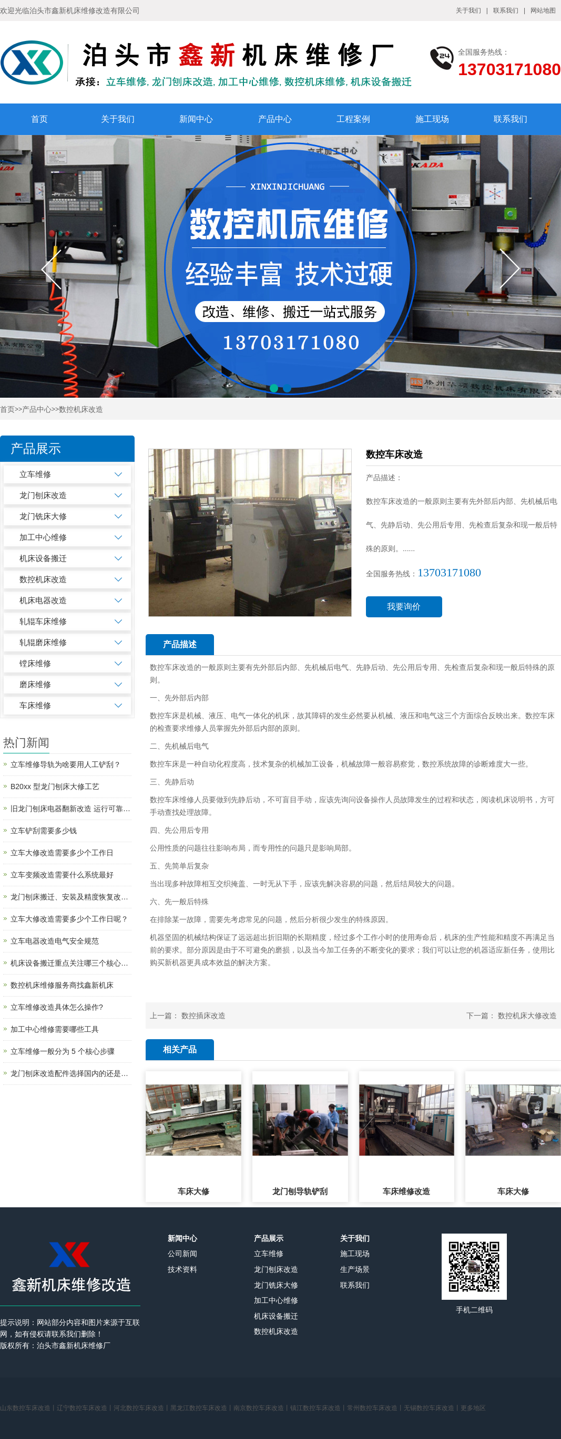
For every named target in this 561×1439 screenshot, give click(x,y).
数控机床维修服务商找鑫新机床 (62, 985)
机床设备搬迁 (43, 558)
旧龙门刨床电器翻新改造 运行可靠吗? (71, 808)
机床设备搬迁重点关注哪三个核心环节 (71, 963)
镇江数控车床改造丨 (318, 1408)
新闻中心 (196, 119)
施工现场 (432, 119)
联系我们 (505, 10)
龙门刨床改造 (43, 495)
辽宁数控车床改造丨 (85, 1408)
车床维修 (35, 705)
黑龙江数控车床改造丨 (201, 1408)
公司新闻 (182, 1253)
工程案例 (353, 119)
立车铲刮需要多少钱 (44, 830)
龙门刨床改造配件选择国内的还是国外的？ (71, 1073)
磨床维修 (35, 684)
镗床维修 (35, 663)
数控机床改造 (81, 409)
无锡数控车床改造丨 (432, 1408)
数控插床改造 (203, 1015)
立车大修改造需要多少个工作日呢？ (69, 919)
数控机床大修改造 (527, 1015)
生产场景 (355, 1269)
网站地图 (543, 10)
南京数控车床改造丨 (261, 1408)
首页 (39, 119)
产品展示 (268, 1238)
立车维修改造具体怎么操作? (57, 1007)
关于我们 (468, 10)
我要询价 (404, 606)
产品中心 (275, 119)
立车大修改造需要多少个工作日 (62, 852)
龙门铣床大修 (43, 516)
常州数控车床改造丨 (375, 1408)
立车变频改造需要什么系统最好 (62, 875)
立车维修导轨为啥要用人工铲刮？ (66, 764)
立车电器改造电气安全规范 (55, 941)
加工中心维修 (43, 537)
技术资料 (182, 1269)
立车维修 (35, 474)
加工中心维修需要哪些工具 (55, 1029)
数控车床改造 (172, 667)
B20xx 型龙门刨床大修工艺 (55, 786)
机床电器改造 (43, 600)
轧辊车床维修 (43, 621)
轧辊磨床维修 (43, 642)
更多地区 (473, 1408)
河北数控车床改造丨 (142, 1408)
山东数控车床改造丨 (28, 1408)
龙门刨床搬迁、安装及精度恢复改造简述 (71, 897)
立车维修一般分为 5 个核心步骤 (63, 1051)
